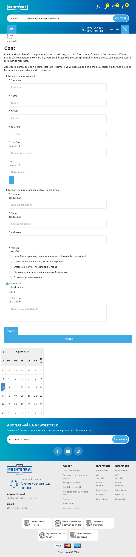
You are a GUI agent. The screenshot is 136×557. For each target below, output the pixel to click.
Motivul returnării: (14, 249)
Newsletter (101, 499)
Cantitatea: (15, 232)
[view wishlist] (114, 7)
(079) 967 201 (95, 27)
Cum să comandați (71, 470)
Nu (14, 291)
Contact (66, 499)
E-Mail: (14, 111)
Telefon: (15, 126)
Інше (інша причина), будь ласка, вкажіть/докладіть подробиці (47, 256)
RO (111, 29)
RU (117, 29)
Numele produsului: (15, 196)
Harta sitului (69, 503)
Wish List (100, 494)
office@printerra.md (17, 508)
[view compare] (105, 7)
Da (10, 291)
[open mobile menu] (11, 29)
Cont (9, 38)
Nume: (14, 95)
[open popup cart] (124, 7)
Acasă (10, 35)
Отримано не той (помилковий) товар (33, 266)
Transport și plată (71, 482)
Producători (102, 470)
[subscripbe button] (120, 439)
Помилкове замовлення (25, 277)
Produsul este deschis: (16, 285)
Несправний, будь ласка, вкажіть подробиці (36, 261)
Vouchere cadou (71, 508)
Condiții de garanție (72, 487)
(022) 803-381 (95, 31)
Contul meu (101, 490)
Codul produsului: (15, 215)
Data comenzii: (14, 163)
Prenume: (16, 80)
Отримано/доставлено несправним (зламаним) (38, 272)
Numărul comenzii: (14, 144)
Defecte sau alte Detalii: (15, 300)
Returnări (12, 41)
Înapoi (11, 330)
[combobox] (16, 18)
